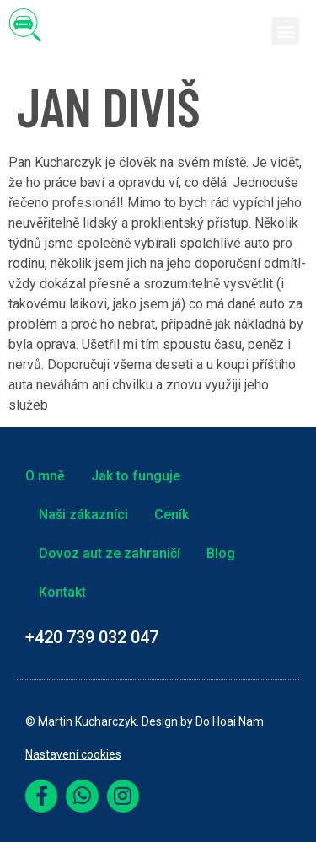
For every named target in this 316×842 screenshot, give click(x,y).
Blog (220, 553)
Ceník (171, 515)
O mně (45, 476)
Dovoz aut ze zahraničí (109, 553)
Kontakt (62, 592)
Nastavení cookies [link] (73, 754)
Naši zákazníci (83, 515)
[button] (285, 31)
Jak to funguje (135, 476)
